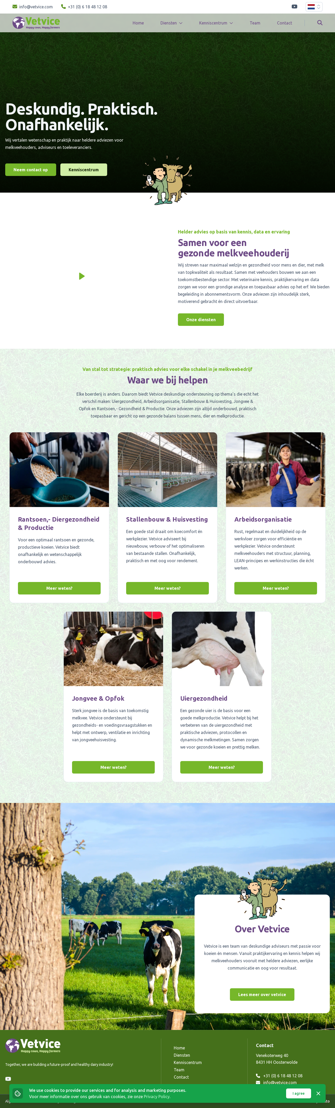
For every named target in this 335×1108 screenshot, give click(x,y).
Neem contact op (31, 169)
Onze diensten (201, 319)
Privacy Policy (157, 1096)
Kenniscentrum (84, 169)
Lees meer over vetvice (262, 994)
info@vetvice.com (276, 1082)
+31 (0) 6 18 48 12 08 (279, 1075)
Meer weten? (59, 588)
